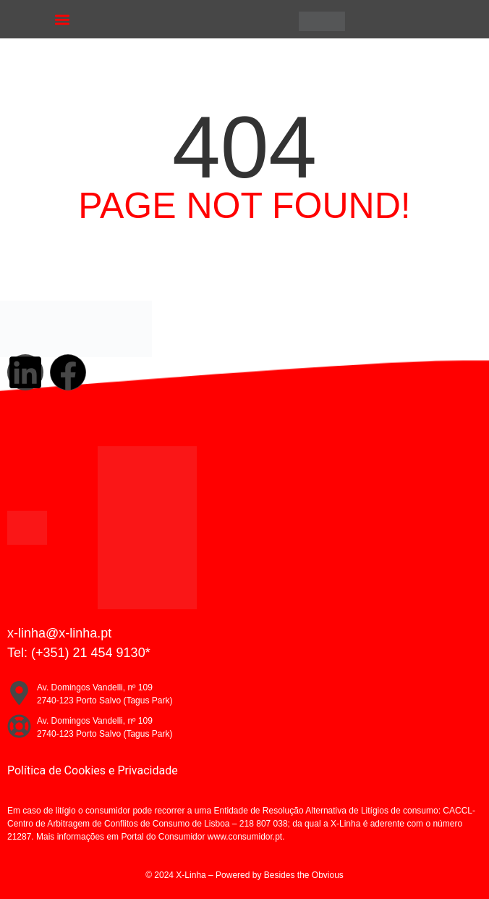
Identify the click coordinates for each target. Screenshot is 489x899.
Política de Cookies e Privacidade (92, 770)
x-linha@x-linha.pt (59, 633)
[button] (63, 19)
